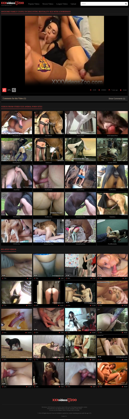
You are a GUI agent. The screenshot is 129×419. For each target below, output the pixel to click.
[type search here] (104, 4)
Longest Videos (62, 4)
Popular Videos (33, 4)
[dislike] (14, 90)
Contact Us (64, 416)
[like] (4, 90)
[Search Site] (126, 4)
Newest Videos (47, 4)
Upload (73, 4)
